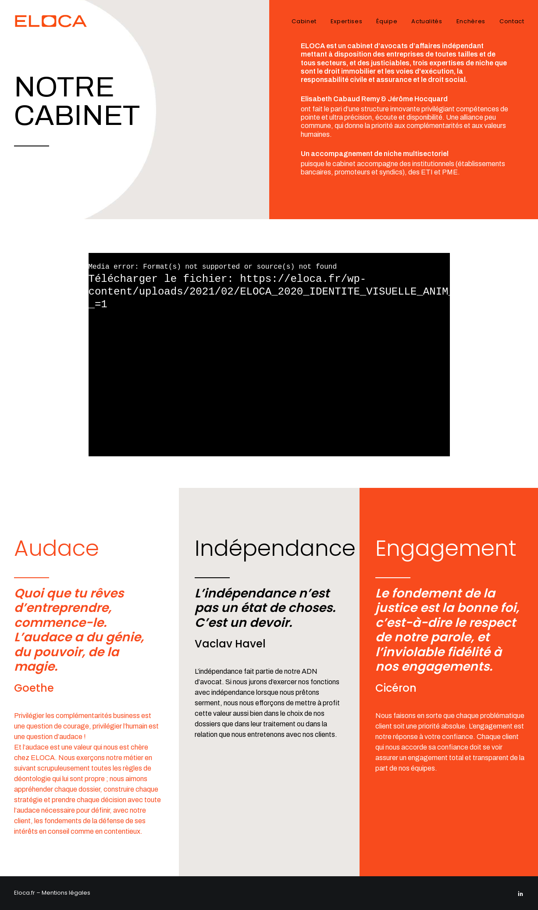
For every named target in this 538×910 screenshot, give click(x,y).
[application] (269, 354)
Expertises (347, 21)
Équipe (386, 21)
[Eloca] (55, 21)
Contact (511, 21)
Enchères (470, 21)
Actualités (426, 21)
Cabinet (304, 21)
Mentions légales (66, 893)
